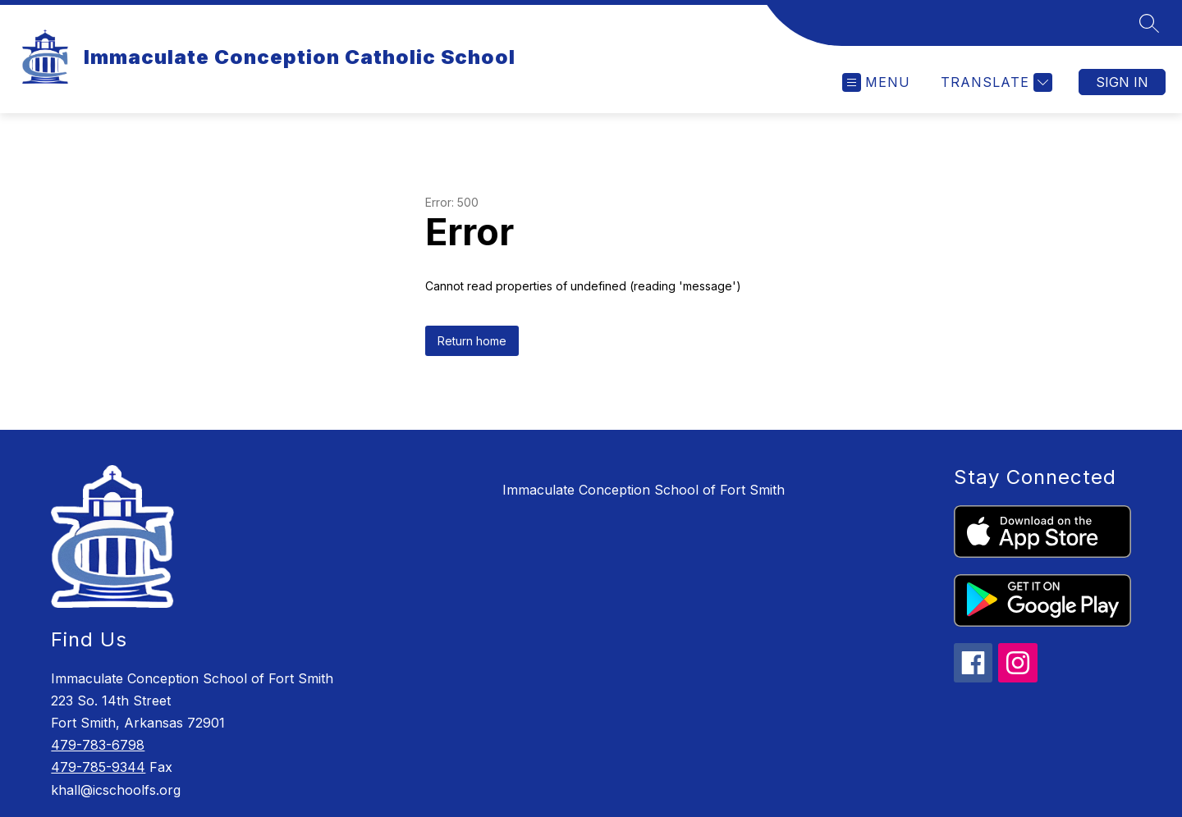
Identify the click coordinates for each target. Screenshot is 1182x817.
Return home (472, 341)
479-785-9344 (98, 767)
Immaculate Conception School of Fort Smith (643, 490)
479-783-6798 (97, 745)
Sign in (1122, 82)
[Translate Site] (994, 82)
